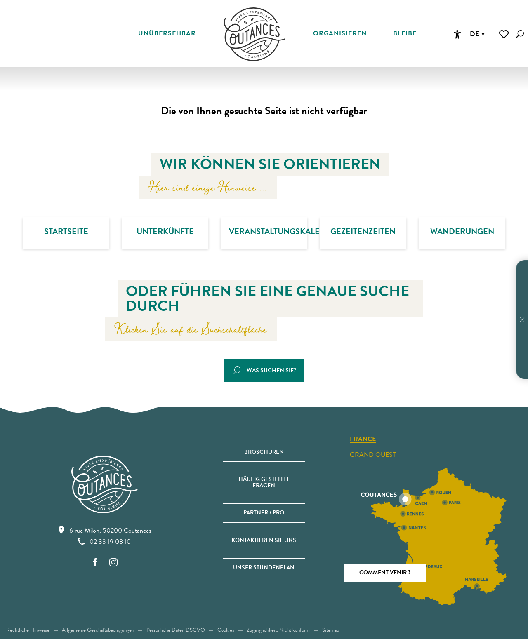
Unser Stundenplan (264, 567)
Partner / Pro (263, 512)
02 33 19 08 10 (104, 541)
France (363, 439)
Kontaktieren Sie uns (263, 540)
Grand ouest (373, 454)
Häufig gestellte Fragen (264, 482)
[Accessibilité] (457, 34)
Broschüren (264, 452)
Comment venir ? (384, 572)
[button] (520, 34)
